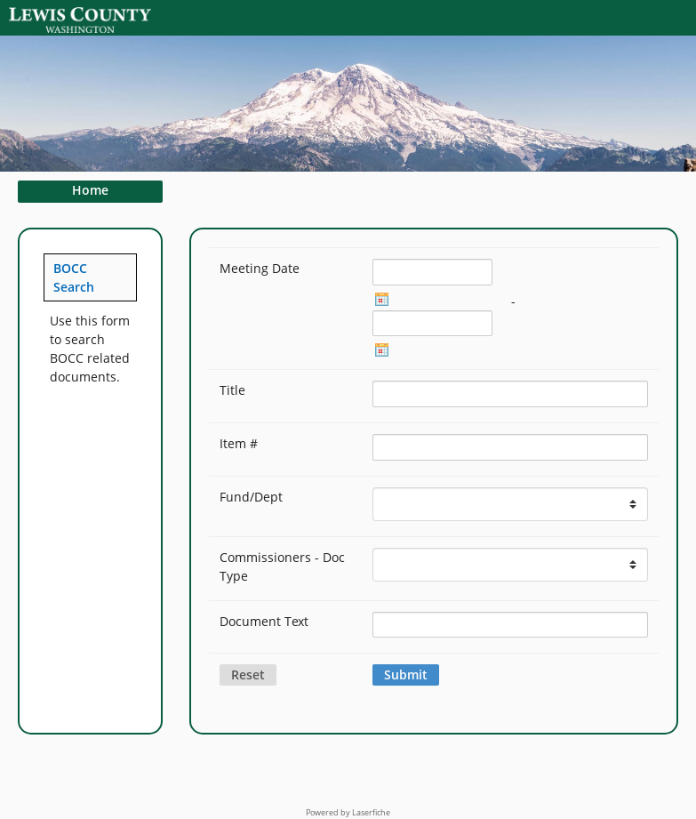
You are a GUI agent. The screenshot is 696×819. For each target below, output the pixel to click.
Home (90, 190)
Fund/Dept (251, 496)
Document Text (264, 621)
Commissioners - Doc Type (282, 566)
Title (232, 389)
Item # (239, 443)
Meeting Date (260, 268)
